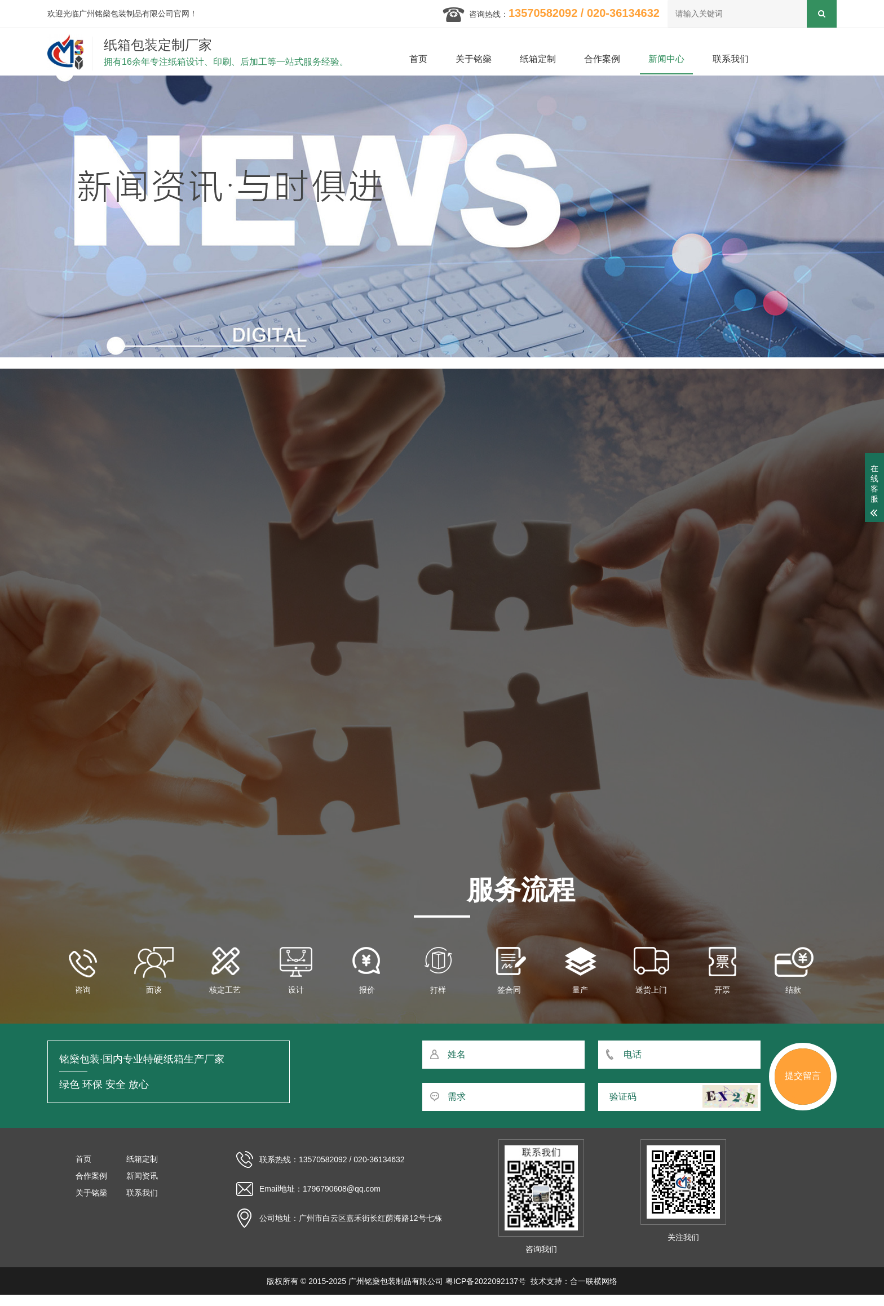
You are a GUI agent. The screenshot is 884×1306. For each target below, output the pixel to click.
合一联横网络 (593, 1281)
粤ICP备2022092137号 (485, 1281)
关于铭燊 (474, 59)
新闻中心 (666, 59)
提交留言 (803, 1076)
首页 (418, 59)
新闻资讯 (142, 1175)
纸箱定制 (538, 59)
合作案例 (602, 59)
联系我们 (731, 59)
